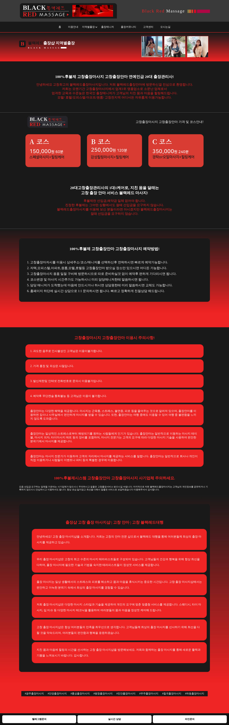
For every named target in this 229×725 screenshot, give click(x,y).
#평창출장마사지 (103, 693)
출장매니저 (107, 27)
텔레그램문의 (39, 719)
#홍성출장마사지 (80, 693)
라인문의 (189, 719)
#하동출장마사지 (194, 693)
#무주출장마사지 (148, 693)
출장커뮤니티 (128, 27)
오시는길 (165, 27)
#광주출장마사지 (34, 693)
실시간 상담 (114, 719)
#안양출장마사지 (57, 693)
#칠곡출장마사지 (171, 693)
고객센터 (148, 27)
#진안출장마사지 (125, 693)
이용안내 (73, 27)
